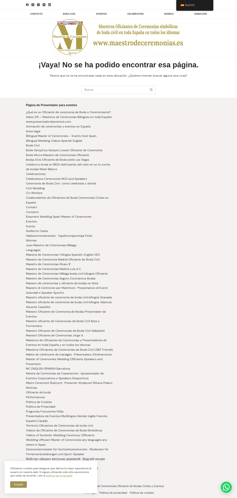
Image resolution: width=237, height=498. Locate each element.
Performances (35, 397)
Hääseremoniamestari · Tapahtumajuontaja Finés (59, 236)
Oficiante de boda (38, 392)
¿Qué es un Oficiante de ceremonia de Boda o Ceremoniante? (68, 112)
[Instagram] (38, 4)
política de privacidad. (59, 475)
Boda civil (69, 14)
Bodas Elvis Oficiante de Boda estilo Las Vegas (57, 160)
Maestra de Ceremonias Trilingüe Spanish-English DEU (63, 255)
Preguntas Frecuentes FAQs (45, 411)
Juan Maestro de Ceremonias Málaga (51, 245)
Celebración (135, 14)
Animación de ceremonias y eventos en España (58, 126)
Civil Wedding (35, 188)
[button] (226, 487)
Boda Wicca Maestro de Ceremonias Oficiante (57, 155)
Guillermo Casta (37, 231)
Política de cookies (144, 493)
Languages (33, 250)
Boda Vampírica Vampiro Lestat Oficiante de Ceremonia (64, 150)
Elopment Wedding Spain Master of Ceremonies (58, 217)
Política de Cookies (39, 402)
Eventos (101, 14)
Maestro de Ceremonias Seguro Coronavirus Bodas (61, 278)
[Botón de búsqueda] (151, 90)
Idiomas (168, 14)
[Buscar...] (114, 90)
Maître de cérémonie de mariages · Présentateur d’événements (69, 354)
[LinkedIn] (49, 4)
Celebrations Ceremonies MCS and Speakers (56, 179)
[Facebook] (27, 4)
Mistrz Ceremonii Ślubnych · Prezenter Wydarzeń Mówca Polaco (69, 383)
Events (30, 226)
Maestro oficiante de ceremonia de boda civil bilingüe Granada (69, 297)
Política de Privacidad (40, 407)
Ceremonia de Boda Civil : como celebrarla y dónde (61, 183)
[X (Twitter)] (32, 4)
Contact (31, 207)
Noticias (31, 388)
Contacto (36, 14)
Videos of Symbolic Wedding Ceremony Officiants (60, 435)
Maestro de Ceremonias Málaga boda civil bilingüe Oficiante (67, 274)
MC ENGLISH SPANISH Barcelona (48, 369)
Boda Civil (32, 145)
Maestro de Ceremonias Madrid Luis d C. (53, 269)
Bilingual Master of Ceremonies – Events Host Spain (61, 136)
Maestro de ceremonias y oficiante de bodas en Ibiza (62, 283)
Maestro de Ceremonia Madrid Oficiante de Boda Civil (63, 259)
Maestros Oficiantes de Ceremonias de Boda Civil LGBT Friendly (69, 350)
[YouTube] (44, 4)
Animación (200, 14)
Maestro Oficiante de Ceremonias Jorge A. (55, 335)
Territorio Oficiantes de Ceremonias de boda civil (59, 425)
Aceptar (18, 484)
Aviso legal (33, 131)
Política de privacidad (113, 493)
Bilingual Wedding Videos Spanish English (54, 141)
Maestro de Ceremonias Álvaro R (48, 264)
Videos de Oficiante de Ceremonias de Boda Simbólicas (64, 430)
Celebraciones (36, 174)
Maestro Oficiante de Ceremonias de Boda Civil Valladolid (65, 331)
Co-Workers (34, 193)
